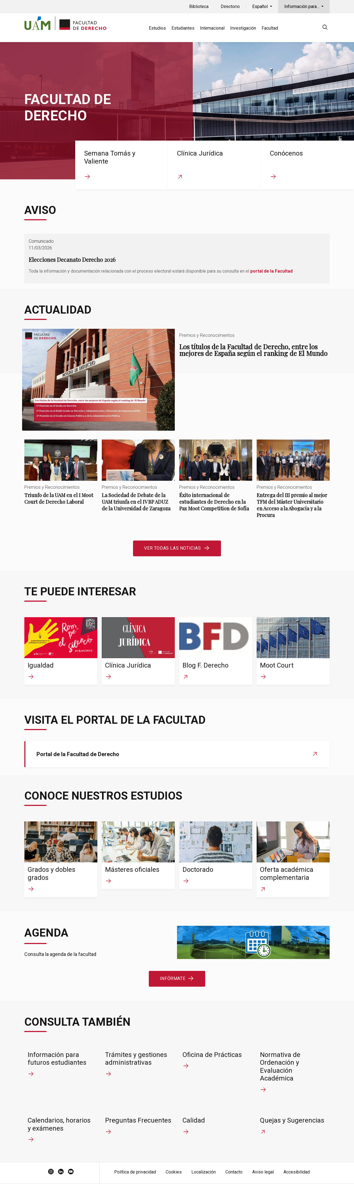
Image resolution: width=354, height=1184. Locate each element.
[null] (325, 28)
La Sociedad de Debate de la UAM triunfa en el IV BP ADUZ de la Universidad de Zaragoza (138, 480)
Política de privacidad (135, 1172)
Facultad (270, 28)
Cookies (174, 1172)
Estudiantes (182, 28)
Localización (203, 1172)
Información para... (302, 6)
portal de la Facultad (271, 271)
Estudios (157, 28)
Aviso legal (263, 1172)
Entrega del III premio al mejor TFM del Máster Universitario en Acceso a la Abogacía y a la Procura (293, 483)
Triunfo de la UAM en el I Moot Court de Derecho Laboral (60, 477)
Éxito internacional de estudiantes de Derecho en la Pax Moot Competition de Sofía (215, 480)
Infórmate (172, 978)
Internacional (212, 28)
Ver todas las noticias (172, 548)
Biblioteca (199, 6)
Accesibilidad (296, 1172)
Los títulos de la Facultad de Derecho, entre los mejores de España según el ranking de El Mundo (177, 380)
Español (260, 6)
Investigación (243, 28)
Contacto (234, 1172)
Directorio (230, 6)
